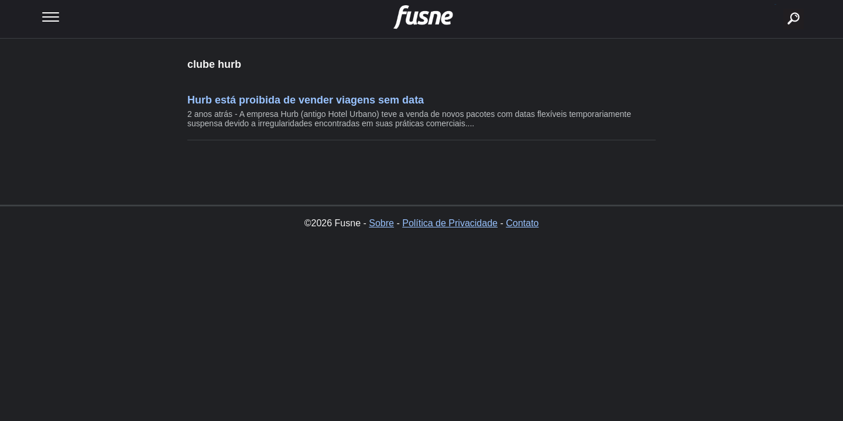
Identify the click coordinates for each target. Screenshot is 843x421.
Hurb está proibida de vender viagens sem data (305, 100)
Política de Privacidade (450, 223)
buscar (775, 4)
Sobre (381, 223)
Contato (522, 223)
